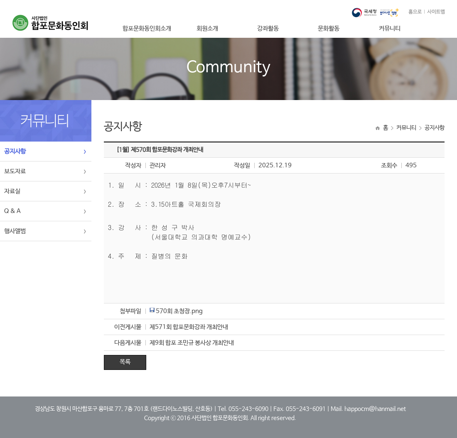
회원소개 (207, 28)
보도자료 (15, 171)
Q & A (12, 211)
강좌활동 (268, 28)
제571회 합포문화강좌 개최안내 (189, 326)
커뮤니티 (389, 28)
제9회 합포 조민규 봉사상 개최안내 (192, 342)
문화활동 (328, 28)
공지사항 (15, 151)
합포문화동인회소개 (147, 28)
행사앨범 (15, 231)
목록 (125, 361)
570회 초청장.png (179, 311)
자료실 (12, 191)
